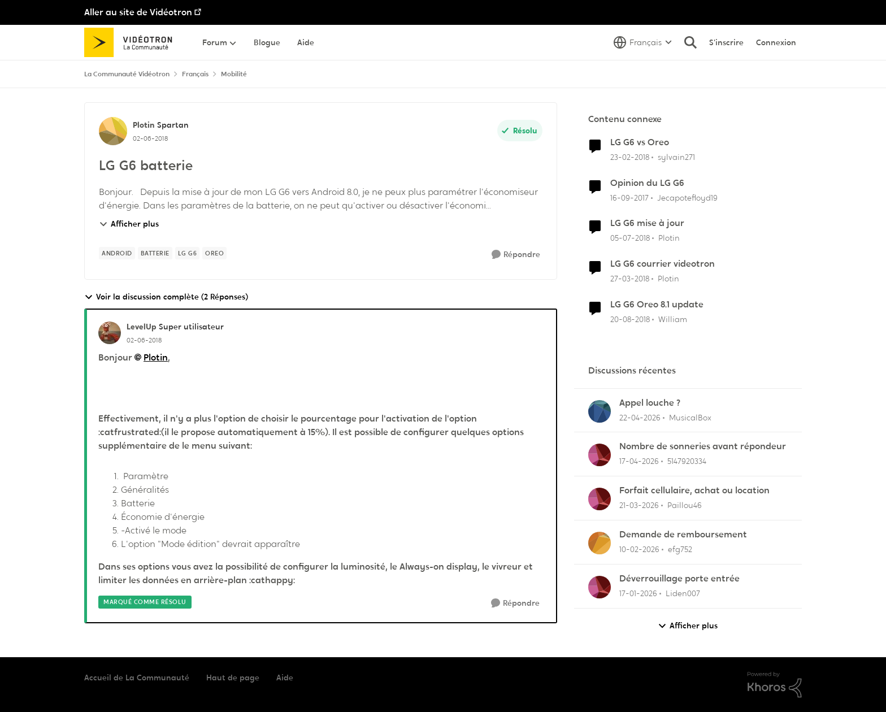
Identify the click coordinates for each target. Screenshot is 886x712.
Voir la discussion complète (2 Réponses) (166, 297)
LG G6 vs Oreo (639, 142)
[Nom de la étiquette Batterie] (155, 253)
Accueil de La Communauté (136, 677)
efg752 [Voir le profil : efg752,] (680, 549)
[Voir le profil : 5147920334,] (599, 455)
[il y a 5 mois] (639, 549)
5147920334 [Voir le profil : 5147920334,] (686, 461)
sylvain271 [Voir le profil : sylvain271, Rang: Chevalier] (676, 157)
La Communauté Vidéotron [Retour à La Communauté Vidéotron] (127, 74)
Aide (284, 677)
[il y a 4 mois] (639, 505)
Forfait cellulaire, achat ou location (694, 490)
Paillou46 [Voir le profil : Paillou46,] (684, 505)
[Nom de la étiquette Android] (117, 253)
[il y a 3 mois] (640, 417)
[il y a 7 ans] (630, 319)
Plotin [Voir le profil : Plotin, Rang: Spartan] (143, 125)
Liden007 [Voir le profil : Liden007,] (683, 593)
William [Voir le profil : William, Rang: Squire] (672, 319)
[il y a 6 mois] (638, 594)
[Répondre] (515, 254)
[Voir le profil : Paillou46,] (599, 499)
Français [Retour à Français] (195, 74)
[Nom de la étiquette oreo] (214, 253)
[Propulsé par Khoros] (775, 685)
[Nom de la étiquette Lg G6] (187, 253)
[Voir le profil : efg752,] (599, 543)
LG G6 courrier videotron (662, 264)
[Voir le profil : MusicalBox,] (599, 411)
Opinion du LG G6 (647, 183)
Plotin (156, 357)
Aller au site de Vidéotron (138, 12)
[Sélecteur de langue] (643, 42)
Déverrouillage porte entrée (679, 578)
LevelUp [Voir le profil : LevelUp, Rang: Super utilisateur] (141, 327)
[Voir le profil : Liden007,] (599, 587)
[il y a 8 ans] (629, 157)
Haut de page (232, 677)
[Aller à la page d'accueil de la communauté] (132, 42)
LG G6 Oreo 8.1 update (656, 304)
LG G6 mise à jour (647, 223)
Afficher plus (129, 224)
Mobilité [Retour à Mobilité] (234, 74)
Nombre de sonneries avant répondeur (702, 446)
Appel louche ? (649, 403)
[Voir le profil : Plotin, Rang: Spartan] (113, 131)
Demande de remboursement (683, 534)
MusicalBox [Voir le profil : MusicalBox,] (690, 417)
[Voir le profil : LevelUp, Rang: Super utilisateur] (109, 333)
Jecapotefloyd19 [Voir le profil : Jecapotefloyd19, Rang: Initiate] (687, 197)
